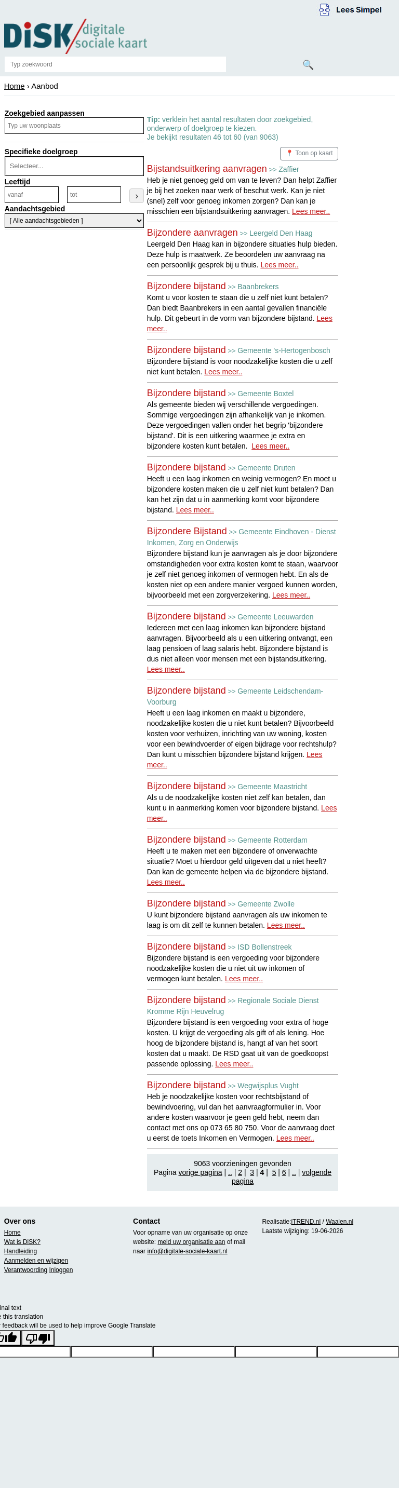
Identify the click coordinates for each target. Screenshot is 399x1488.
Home (14, 86)
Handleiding (20, 1251)
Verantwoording (25, 1270)
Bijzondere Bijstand (187, 531)
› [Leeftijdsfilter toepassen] (136, 196)
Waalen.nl (339, 1221)
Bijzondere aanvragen (192, 232)
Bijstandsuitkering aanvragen (207, 169)
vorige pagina (200, 1172)
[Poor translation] (38, 1338)
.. (230, 1172)
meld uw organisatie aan (191, 1242)
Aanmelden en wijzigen (36, 1260)
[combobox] (73, 166)
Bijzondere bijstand (186, 286)
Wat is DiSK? (22, 1242)
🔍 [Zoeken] (308, 65)
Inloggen (61, 1270)
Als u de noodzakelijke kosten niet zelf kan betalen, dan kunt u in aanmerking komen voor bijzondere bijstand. (242, 807)
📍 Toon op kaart (309, 153)
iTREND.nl (306, 1221)
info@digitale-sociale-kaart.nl (187, 1251)
